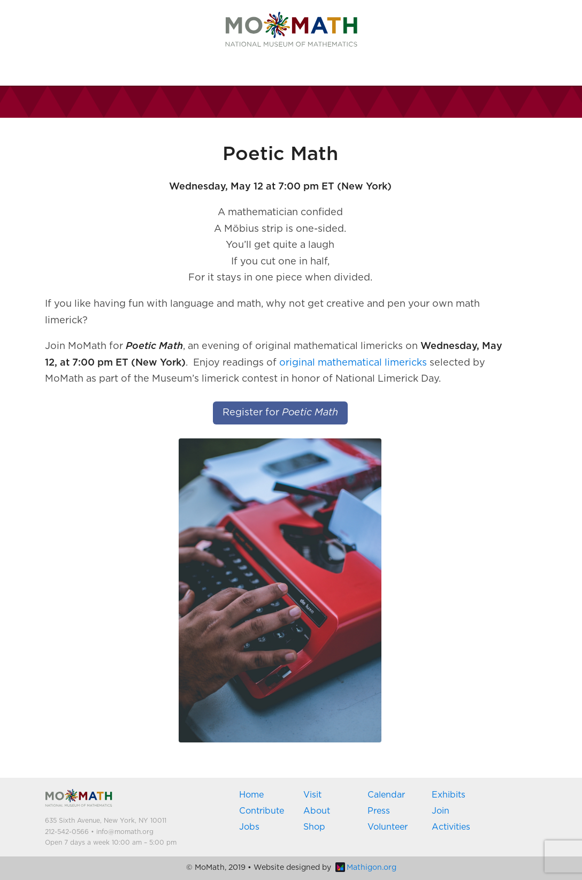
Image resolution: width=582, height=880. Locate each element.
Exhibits (448, 795)
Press (378, 811)
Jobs (249, 827)
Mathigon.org (365, 867)
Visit (312, 795)
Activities (451, 827)
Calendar (386, 795)
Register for (280, 413)
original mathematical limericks (353, 363)
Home (251, 795)
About (316, 811)
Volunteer (387, 827)
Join (440, 811)
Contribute (261, 811)
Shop (314, 827)
